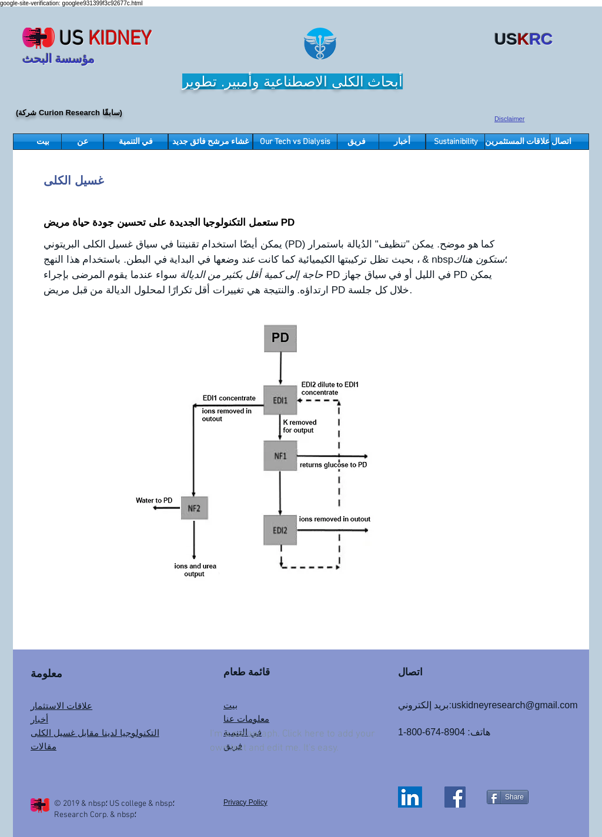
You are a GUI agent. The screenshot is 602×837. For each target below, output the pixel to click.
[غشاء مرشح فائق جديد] (210, 141)
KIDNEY (120, 40)
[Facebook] (455, 797)
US (71, 40)
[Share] (508, 797)
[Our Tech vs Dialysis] (295, 141)
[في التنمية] (135, 141)
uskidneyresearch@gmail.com (515, 705)
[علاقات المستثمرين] (517, 141)
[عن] (82, 141)
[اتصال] (561, 141)
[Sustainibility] (456, 141)
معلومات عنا (246, 719)
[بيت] (43, 141)
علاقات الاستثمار (61, 706)
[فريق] (357, 141)
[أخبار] (402, 141)
